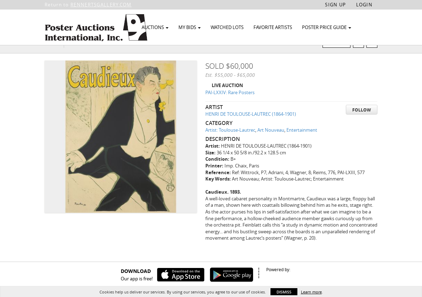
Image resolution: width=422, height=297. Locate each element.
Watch (339, 56)
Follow (361, 123)
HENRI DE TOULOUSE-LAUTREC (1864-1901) (250, 128)
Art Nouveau (270, 144)
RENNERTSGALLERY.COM (101, 4)
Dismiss (283, 292)
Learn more (311, 292)
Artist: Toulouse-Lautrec (230, 144)
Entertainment (301, 144)
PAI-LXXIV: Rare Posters (230, 106)
